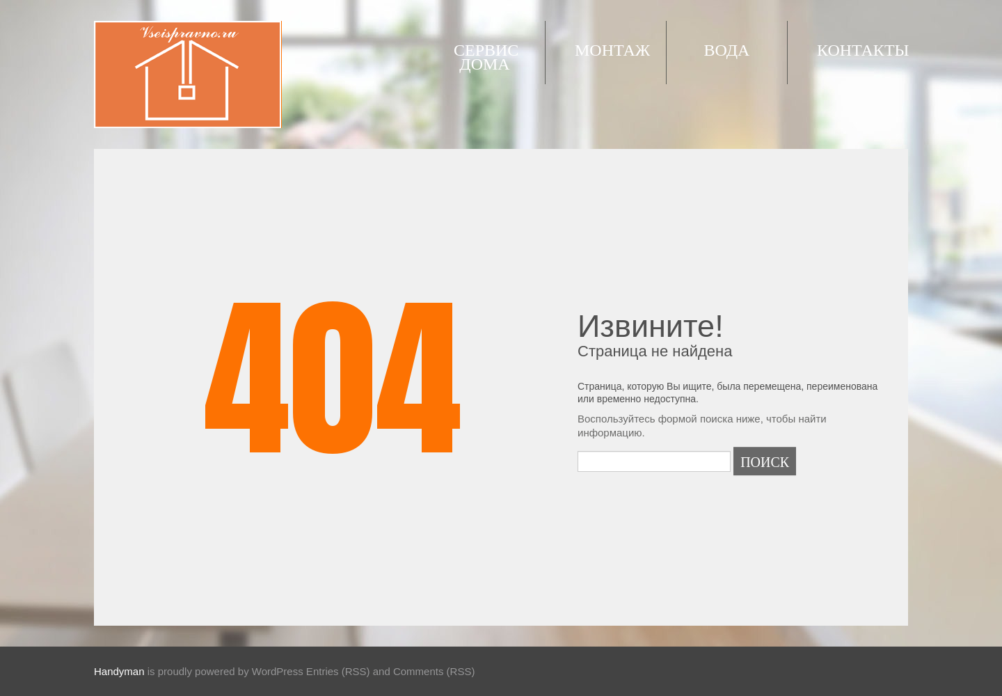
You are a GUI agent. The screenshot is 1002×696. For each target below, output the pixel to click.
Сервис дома (486, 55)
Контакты (862, 48)
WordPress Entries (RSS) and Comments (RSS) (363, 671)
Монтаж (612, 48)
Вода (727, 48)
